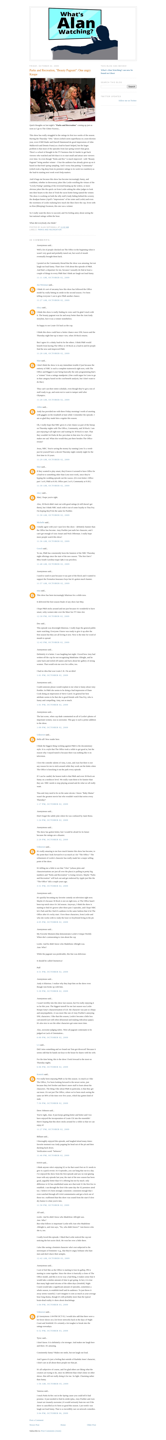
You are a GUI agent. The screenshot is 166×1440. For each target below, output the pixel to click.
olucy (39, 307)
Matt (39, 360)
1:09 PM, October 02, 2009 (52, 727)
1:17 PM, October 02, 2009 (52, 804)
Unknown (41, 734)
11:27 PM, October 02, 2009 (53, 1129)
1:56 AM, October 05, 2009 (52, 1383)
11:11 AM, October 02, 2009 (53, 277)
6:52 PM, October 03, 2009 (52, 1330)
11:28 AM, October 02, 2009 (53, 353)
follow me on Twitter (127, 100)
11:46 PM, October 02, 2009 (53, 1155)
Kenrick (40, 1074)
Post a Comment (36, 1420)
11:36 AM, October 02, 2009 (53, 541)
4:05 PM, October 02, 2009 (52, 922)
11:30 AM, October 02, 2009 (53, 485)
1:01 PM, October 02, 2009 (52, 675)
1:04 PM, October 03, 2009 (52, 1304)
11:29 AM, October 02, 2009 (53, 459)
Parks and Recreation (50, 230)
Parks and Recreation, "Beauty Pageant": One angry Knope (60, 72)
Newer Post (34, 1425)
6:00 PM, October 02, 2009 (52, 1037)
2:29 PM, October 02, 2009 (52, 839)
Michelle (40, 522)
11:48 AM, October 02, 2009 (53, 564)
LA (38, 1045)
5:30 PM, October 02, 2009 (52, 991)
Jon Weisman (42, 285)
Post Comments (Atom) (51, 1431)
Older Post (91, 1425)
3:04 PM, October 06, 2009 (52, 1413)
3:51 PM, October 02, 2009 (52, 886)
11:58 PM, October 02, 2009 (53, 1205)
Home (63, 1425)
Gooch (39, 548)
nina (38, 590)
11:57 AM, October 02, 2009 (53, 583)
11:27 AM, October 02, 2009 (53, 300)
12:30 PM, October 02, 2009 (53, 616)
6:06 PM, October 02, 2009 (52, 1067)
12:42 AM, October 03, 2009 (53, 1258)
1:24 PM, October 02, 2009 (52, 820)
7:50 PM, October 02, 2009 (52, 1103)
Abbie (39, 407)
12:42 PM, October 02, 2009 (53, 642)
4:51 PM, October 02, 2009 (52, 972)
